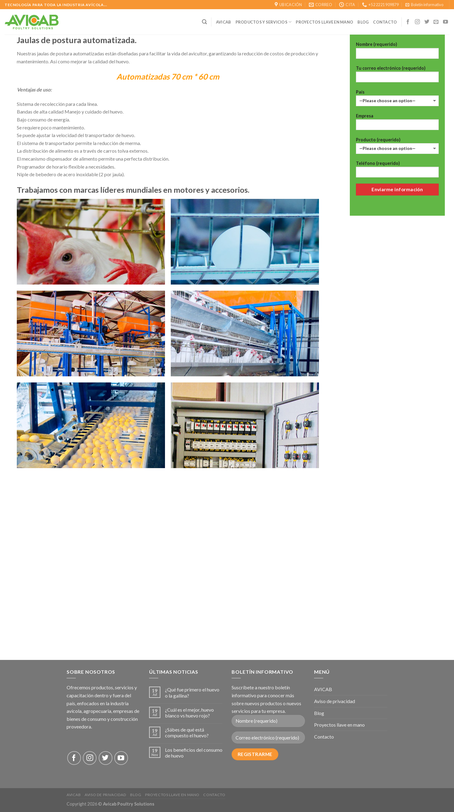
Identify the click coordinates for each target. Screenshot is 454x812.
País (397, 97)
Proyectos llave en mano (324, 22)
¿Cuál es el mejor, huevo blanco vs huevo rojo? (189, 712)
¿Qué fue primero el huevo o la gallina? (192, 692)
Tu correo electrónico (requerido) (397, 76)
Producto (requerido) (397, 145)
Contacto (324, 736)
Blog (363, 22)
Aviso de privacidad (334, 701)
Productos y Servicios (264, 22)
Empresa (397, 123)
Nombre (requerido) (397, 52)
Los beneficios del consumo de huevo (193, 752)
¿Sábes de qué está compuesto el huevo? (187, 732)
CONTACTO (385, 22)
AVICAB (223, 22)
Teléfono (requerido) (397, 171)
